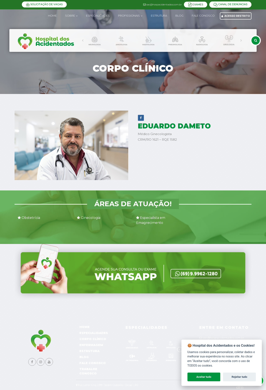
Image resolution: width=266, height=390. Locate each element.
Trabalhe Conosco (88, 371)
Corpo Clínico (92, 339)
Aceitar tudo (203, 376)
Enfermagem (91, 345)
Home (52, 15)
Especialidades (93, 333)
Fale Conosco (92, 363)
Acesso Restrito (235, 15)
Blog (84, 357)
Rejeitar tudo (239, 376)
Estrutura (89, 351)
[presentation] (82, 40)
